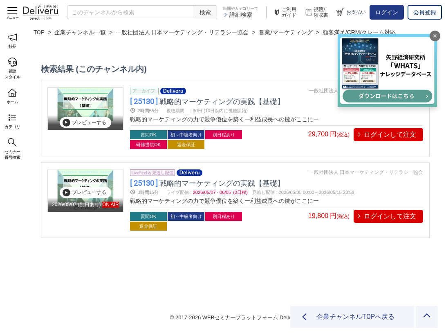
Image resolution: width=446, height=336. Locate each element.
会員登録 (424, 12)
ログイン (386, 12)
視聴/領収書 (316, 12)
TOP (39, 32)
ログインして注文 (390, 134)
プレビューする (84, 122)
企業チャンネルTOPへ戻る (355, 316)
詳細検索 (237, 14)
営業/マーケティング (286, 32)
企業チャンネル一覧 (80, 32)
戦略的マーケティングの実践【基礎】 (207, 101)
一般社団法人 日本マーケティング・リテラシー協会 (182, 32)
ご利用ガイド (284, 12)
